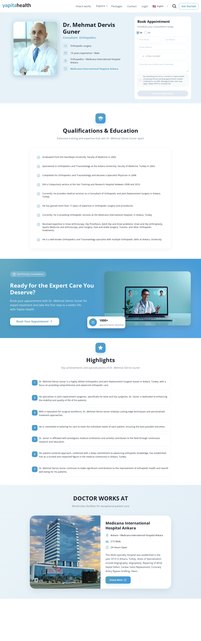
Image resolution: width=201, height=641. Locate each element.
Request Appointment (163, 94)
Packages (116, 6)
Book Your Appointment (34, 337)
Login (145, 6)
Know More (119, 606)
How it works (83, 6)
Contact (132, 6)
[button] (160, 6)
